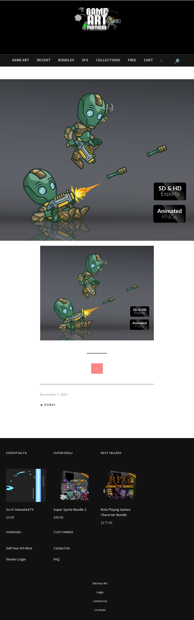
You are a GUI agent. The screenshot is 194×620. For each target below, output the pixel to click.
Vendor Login (16, 559)
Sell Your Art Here (19, 548)
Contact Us (62, 548)
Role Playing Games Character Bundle (116, 512)
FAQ (57, 559)
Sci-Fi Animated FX (20, 509)
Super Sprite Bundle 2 (70, 509)
